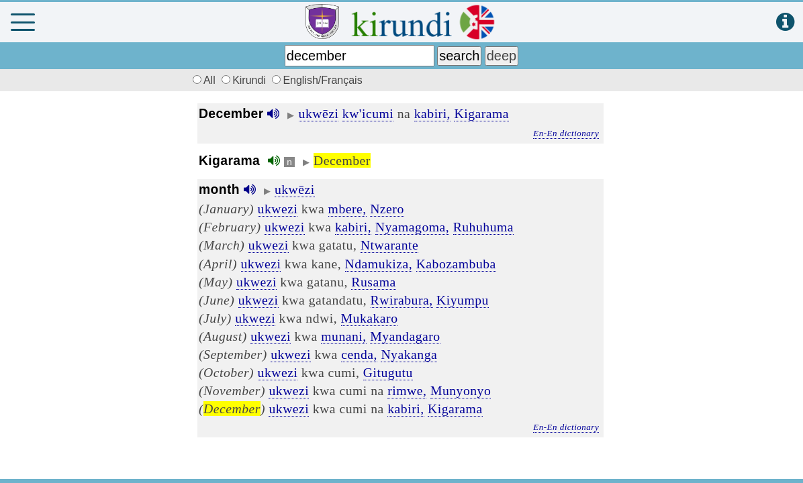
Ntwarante (390, 244)
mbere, (347, 208)
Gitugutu (388, 372)
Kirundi (245, 80)
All (202, 80)
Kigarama (481, 113)
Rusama (373, 281)
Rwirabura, (402, 299)
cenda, (359, 354)
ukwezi (278, 208)
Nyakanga (409, 354)
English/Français (317, 80)
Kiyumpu (462, 299)
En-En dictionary (566, 133)
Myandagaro (405, 336)
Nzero (387, 208)
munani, (343, 336)
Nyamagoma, (412, 226)
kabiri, (432, 113)
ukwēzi (319, 113)
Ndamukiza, (379, 263)
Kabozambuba (456, 263)
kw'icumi (367, 113)
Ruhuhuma (483, 226)
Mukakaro (369, 318)
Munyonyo (460, 390)
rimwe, (406, 390)
